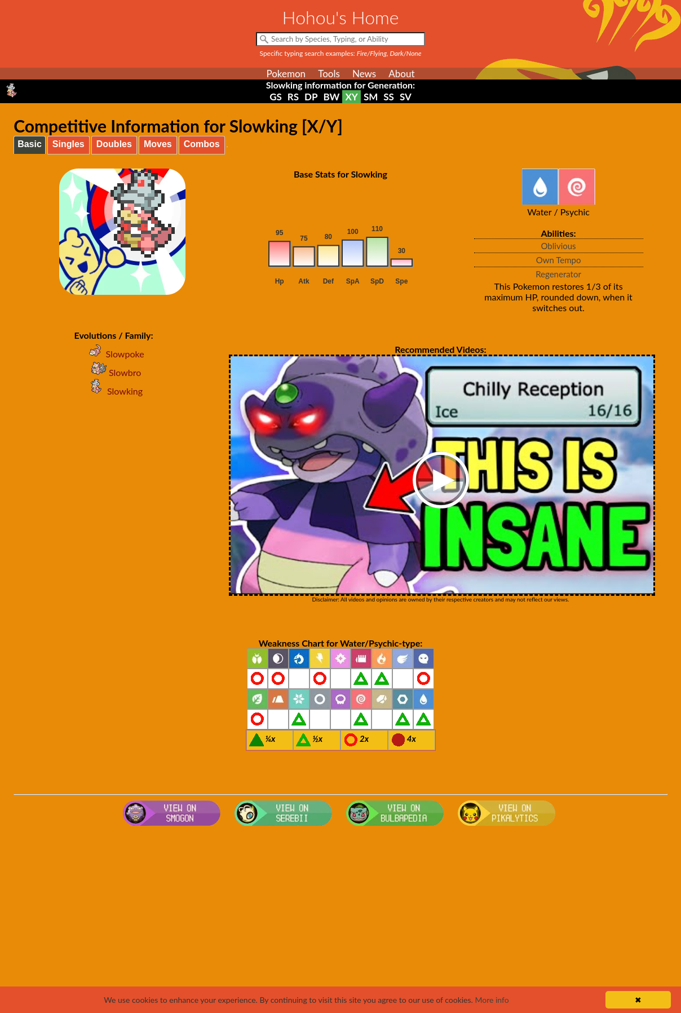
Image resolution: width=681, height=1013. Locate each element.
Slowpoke (113, 353)
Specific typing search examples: (341, 53)
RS (293, 97)
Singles (68, 144)
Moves (158, 144)
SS (388, 97)
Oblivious (558, 246)
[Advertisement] (340, 920)
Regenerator (558, 274)
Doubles (114, 144)
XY (351, 97)
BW (332, 97)
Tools (329, 73)
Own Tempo (558, 260)
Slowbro (113, 372)
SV (406, 97)
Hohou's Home (340, 17)
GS (275, 97)
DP (310, 97)
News (364, 73)
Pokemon (286, 73)
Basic (29, 144)
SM (371, 97)
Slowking (114, 391)
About (401, 73)
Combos (202, 144)
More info (491, 1000)
